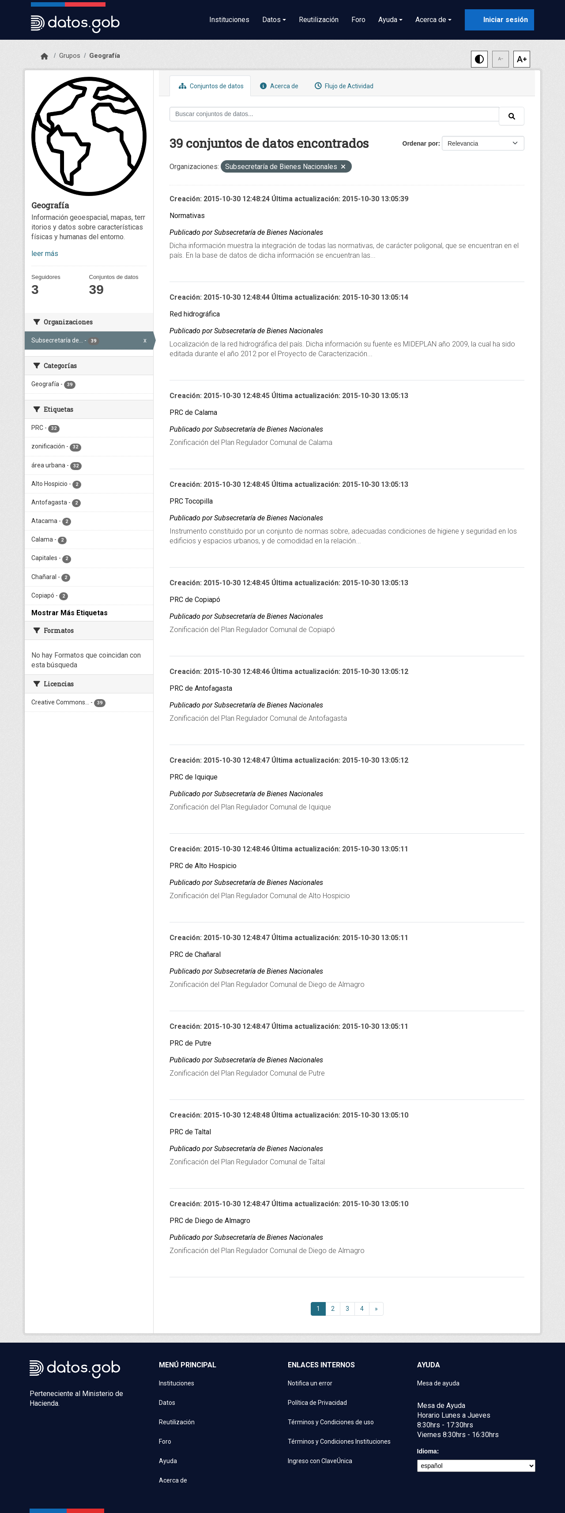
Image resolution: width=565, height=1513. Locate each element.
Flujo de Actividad (343, 85)
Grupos (69, 56)
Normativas (187, 215)
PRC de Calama (193, 412)
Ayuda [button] (387, 19)
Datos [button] (271, 19)
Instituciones (229, 19)
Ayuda (168, 1460)
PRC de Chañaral (195, 954)
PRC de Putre (190, 1043)
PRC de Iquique (194, 777)
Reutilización (319, 19)
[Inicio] (44, 56)
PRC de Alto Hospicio (203, 866)
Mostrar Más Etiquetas (69, 613)
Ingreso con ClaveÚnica (320, 1460)
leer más (44, 253)
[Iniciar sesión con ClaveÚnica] (499, 19)
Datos (167, 1402)
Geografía (104, 56)
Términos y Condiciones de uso (331, 1422)
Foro (358, 19)
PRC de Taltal (190, 1132)
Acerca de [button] (430, 19)
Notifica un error (310, 1383)
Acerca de (278, 85)
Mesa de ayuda (438, 1383)
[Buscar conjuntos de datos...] (334, 114)
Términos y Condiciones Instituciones (339, 1441)
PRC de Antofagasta (201, 688)
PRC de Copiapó (195, 599)
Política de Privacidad (317, 1402)
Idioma (427, 1451)
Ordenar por (420, 143)
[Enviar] (511, 116)
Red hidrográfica (195, 314)
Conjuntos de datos (210, 85)
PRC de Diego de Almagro (210, 1220)
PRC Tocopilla (191, 501)
